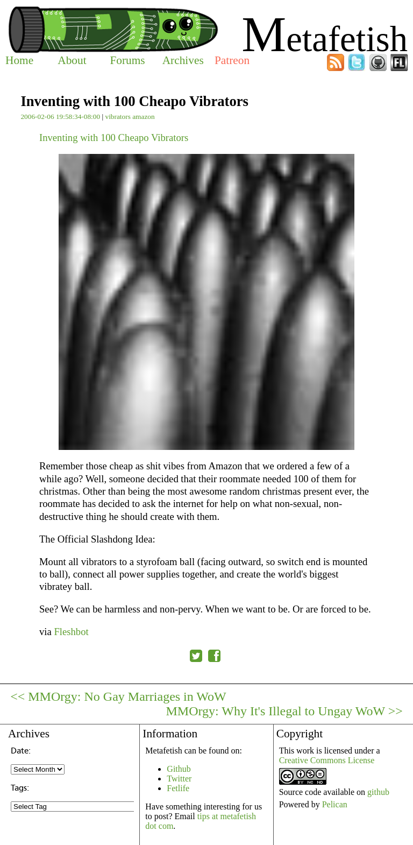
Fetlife (178, 788)
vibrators (117, 116)
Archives (183, 60)
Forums (127, 60)
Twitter (179, 778)
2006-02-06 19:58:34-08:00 (60, 116)
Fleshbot (71, 631)
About (72, 60)
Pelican (334, 804)
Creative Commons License (327, 760)
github (378, 792)
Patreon (232, 60)
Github (178, 768)
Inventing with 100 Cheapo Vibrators (113, 137)
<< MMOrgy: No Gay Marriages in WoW (118, 696)
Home (19, 60)
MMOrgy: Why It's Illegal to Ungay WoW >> (284, 711)
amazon (143, 116)
